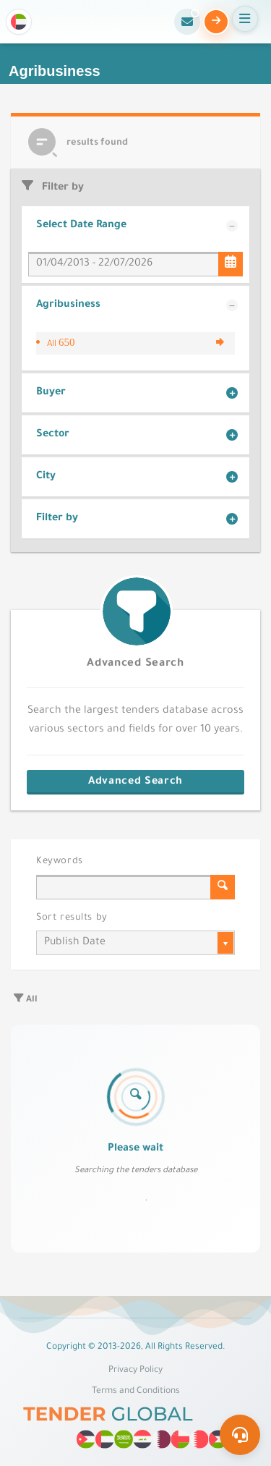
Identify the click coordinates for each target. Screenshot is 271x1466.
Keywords (59, 862)
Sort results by (72, 918)
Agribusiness (68, 305)
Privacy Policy (135, 1370)
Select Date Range (81, 226)
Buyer (51, 393)
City (46, 477)
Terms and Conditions (136, 1391)
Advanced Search (135, 664)
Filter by (57, 519)
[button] (19, 22)
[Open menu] (245, 19)
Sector (52, 435)
